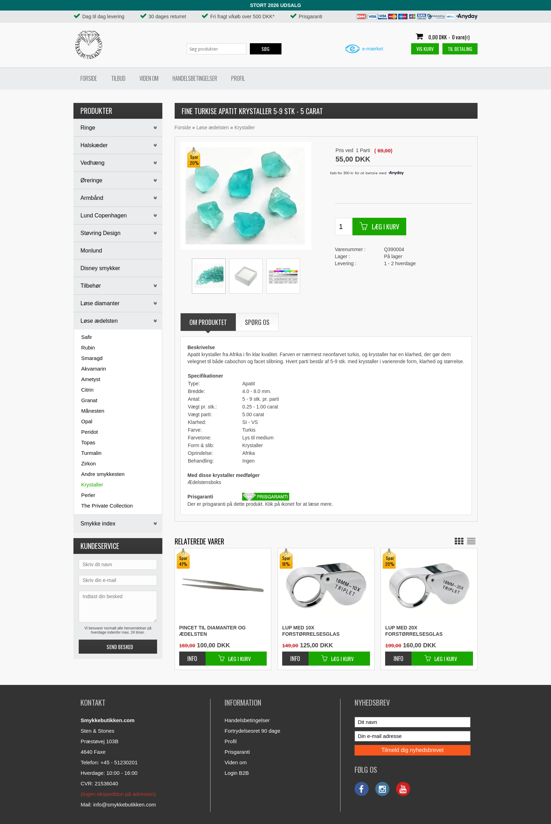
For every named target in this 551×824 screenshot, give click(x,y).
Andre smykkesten (102, 474)
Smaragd (92, 358)
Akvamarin (93, 369)
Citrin (87, 390)
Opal (86, 421)
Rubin (88, 348)
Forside (88, 78)
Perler (88, 495)
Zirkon (88, 463)
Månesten (92, 411)
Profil (238, 78)
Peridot (89, 432)
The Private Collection (107, 506)
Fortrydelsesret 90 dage (252, 731)
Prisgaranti (237, 752)
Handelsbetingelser (195, 78)
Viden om (149, 78)
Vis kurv (425, 48)
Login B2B (237, 773)
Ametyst (90, 379)
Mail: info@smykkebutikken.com (118, 804)
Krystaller (92, 485)
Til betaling (460, 48)
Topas (88, 442)
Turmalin (91, 453)
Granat (89, 400)
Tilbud (118, 78)
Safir (86, 337)
